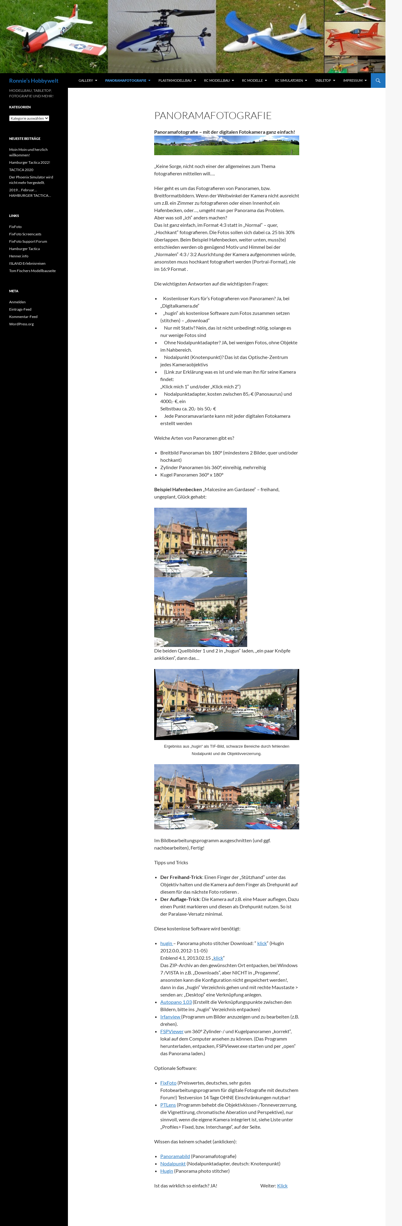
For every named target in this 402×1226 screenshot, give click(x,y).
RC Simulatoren (289, 80)
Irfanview (170, 1016)
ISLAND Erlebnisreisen (27, 263)
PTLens (168, 1105)
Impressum (353, 80)
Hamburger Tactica (24, 248)
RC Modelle (252, 80)
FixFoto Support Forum (28, 241)
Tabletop (323, 80)
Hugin (166, 1171)
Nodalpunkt (173, 1163)
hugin (166, 943)
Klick (282, 1185)
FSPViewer (172, 1031)
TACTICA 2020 (21, 169)
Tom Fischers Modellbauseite (32, 270)
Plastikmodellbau (175, 80)
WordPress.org (21, 324)
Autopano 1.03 (176, 1002)
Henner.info (18, 256)
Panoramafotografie (125, 80)
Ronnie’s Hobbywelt (33, 80)
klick (262, 943)
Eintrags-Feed (20, 309)
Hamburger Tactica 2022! (29, 162)
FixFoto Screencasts (25, 234)
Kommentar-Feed (23, 316)
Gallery (86, 80)
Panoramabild (175, 1156)
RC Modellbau (217, 80)
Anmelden (17, 302)
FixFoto (168, 1083)
